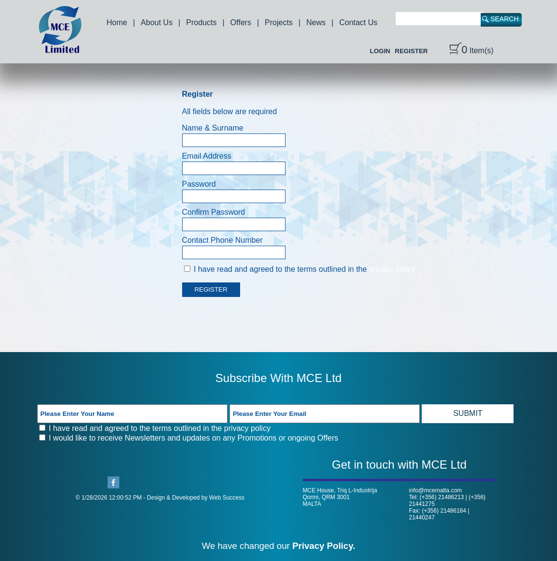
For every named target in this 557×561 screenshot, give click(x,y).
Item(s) (471, 50)
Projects (279, 22)
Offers (240, 22)
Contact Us (358, 22)
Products (201, 22)
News (316, 22)
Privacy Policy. (323, 546)
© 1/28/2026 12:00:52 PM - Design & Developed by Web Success (160, 497)
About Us (156, 22)
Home (117, 22)
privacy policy (392, 269)
